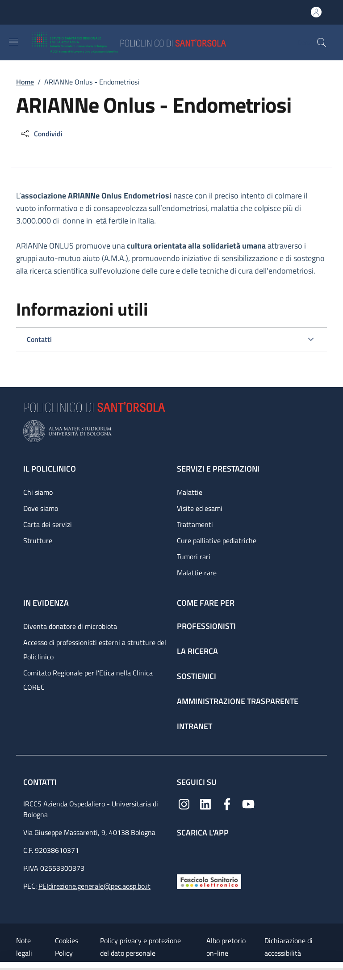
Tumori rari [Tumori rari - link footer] (193, 556)
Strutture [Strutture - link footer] (37, 540)
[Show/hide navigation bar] (13, 42)
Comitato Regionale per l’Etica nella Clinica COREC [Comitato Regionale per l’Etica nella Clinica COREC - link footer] (88, 679)
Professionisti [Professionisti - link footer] (206, 626)
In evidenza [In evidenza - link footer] (46, 603)
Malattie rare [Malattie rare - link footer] (197, 572)
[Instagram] (184, 803)
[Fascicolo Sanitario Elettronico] (209, 881)
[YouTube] (248, 803)
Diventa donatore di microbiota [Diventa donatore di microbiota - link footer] (70, 626)
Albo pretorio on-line (226, 946)
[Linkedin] (205, 803)
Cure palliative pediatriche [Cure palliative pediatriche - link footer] (216, 540)
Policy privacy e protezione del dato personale (140, 946)
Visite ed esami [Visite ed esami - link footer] (199, 508)
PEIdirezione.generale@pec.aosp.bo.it (94, 886)
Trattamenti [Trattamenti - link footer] (195, 524)
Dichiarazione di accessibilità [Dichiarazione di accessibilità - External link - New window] (288, 946)
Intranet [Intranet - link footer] (194, 726)
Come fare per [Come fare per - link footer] (205, 603)
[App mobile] (184, 854)
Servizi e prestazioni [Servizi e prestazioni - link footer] (218, 469)
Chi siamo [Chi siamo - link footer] (38, 492)
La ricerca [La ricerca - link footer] (197, 651)
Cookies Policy (66, 946)
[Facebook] (227, 803)
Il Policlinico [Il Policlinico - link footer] (49, 469)
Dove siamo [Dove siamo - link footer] (40, 508)
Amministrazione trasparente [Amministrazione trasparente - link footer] (237, 701)
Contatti (41, 782)
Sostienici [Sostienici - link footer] (196, 676)
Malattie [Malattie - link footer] (189, 492)
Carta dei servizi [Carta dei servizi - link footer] (47, 524)
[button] (321, 42)
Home (25, 81)
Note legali (24, 946)
